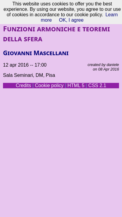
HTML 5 (75, 85)
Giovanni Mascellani (36, 53)
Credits (23, 85)
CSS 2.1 (97, 85)
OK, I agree (71, 20)
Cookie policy (49, 85)
